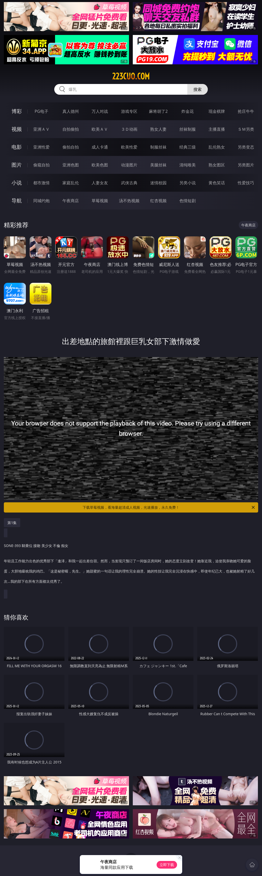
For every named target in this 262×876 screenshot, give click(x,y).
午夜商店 (70, 200)
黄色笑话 (217, 183)
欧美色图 (100, 165)
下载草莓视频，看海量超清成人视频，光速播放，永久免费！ (169, 507)
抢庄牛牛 (246, 111)
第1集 (12, 522)
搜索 (197, 89)
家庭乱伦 (70, 183)
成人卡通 (100, 147)
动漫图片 (129, 165)
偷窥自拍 (41, 165)
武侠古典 (129, 183)
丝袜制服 (187, 129)
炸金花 (187, 111)
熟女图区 (217, 165)
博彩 (17, 111)
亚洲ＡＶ (41, 129)
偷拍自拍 (70, 147)
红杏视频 (158, 200)
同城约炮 (41, 200)
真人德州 (70, 111)
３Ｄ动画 (129, 129)
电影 (17, 146)
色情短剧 (187, 200)
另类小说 (187, 183)
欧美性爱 (129, 147)
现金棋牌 (217, 111)
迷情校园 (158, 183)
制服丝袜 (158, 147)
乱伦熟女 (217, 147)
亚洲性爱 (41, 147)
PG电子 (41, 111)
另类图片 (246, 165)
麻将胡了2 (158, 111)
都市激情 (41, 183)
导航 (17, 200)
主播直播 (217, 129)
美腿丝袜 (158, 165)
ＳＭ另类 (246, 129)
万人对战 (100, 111)
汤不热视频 (129, 200)
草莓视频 (100, 200)
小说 (17, 182)
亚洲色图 (70, 165)
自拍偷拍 (70, 129)
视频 (17, 129)
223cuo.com (131, 76)
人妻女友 (100, 183)
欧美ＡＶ (100, 129)
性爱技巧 (246, 183)
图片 (17, 164)
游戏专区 (129, 111)
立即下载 (167, 864)
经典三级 (187, 147)
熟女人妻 (158, 129)
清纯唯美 (187, 165)
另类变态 (246, 147)
